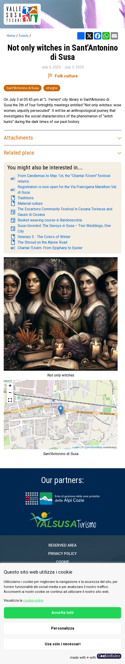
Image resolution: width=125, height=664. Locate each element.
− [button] (10, 393)
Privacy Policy (62, 553)
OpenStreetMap (93, 447)
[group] (61, 318)
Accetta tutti (62, 612)
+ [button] (10, 386)
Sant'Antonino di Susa (22, 88)
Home (10, 36)
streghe (52, 88)
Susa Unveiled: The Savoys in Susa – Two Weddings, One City (60, 228)
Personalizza (62, 628)
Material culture (26, 203)
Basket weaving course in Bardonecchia (46, 220)
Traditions (22, 198)
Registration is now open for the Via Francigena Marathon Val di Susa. (63, 190)
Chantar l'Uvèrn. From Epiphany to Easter (46, 248)
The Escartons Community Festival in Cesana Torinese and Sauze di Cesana (61, 212)
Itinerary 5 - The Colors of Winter (40, 237)
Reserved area (62, 545)
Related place (62, 153)
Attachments (62, 138)
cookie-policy (33, 601)
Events (24, 36)
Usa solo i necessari (62, 644)
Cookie (62, 562)
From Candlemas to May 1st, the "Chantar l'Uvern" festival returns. (60, 179)
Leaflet (76, 447)
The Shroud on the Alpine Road (38, 242)
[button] (9, 400)
